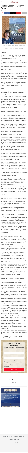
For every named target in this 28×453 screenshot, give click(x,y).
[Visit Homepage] (14, 2)
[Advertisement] (14, 419)
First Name (6, 355)
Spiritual (8, 438)
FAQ (18, 439)
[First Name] (9, 358)
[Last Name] (19, 358)
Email (5, 351)
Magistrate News (21, 437)
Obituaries (10, 437)
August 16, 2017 (4, 10)
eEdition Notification (9, 364)
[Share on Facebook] (7, 13)
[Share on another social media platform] (24, 13)
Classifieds (11, 439)
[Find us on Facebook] (13, 450)
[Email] (14, 353)
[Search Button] (26, 2)
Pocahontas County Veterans (16, 438)
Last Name (16, 355)
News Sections (5, 437)
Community (16, 437)
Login (15, 439)
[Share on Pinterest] (19, 13)
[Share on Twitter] (13, 13)
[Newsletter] (4, 366)
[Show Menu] (1, 2)
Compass (4, 438)
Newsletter (7, 366)
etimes (23, 438)
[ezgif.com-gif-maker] (10, 398)
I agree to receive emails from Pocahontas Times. (14, 361)
